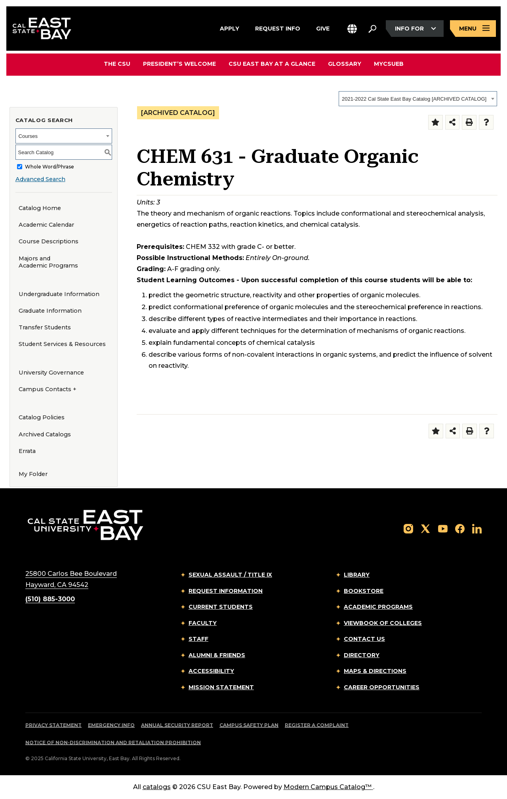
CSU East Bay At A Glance (272, 63)
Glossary (344, 63)
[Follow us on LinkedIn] (477, 528)
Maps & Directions (375, 671)
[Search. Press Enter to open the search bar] (372, 28)
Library (357, 574)
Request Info (277, 27)
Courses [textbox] (28, 136)
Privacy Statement (53, 725)
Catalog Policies (42, 417)
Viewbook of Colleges (383, 623)
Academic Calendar (46, 224)
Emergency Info (111, 725)
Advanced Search (40, 179)
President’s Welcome (179, 63)
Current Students (221, 606)
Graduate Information (50, 310)
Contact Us (364, 638)
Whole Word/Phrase (49, 167)
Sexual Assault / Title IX (230, 574)
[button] (352, 29)
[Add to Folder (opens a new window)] (435, 122)
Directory (361, 655)
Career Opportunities (381, 687)
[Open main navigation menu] (473, 28)
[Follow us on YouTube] (443, 528)
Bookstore (363, 590)
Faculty (203, 623)
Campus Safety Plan (248, 725)
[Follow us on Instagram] (408, 528)
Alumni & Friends (217, 655)
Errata (27, 451)
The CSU (117, 63)
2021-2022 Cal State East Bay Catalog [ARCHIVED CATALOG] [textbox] (414, 99)
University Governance (51, 372)
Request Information (226, 590)
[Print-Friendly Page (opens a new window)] (469, 122)
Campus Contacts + (47, 389)
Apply (229, 27)
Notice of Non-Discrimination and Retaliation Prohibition (113, 742)
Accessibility (211, 671)
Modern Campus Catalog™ (328, 787)
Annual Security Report (177, 725)
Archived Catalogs (45, 434)
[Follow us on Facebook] (460, 528)
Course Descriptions (48, 241)
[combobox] (418, 98)
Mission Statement (221, 687)
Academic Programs (378, 606)
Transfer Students (45, 327)
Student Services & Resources (62, 344)
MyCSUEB (389, 63)
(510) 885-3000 (50, 599)
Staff (198, 638)
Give (323, 27)
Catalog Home (40, 208)
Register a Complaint (317, 725)
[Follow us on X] (425, 528)
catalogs (157, 787)
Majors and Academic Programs (48, 262)
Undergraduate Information (59, 294)
